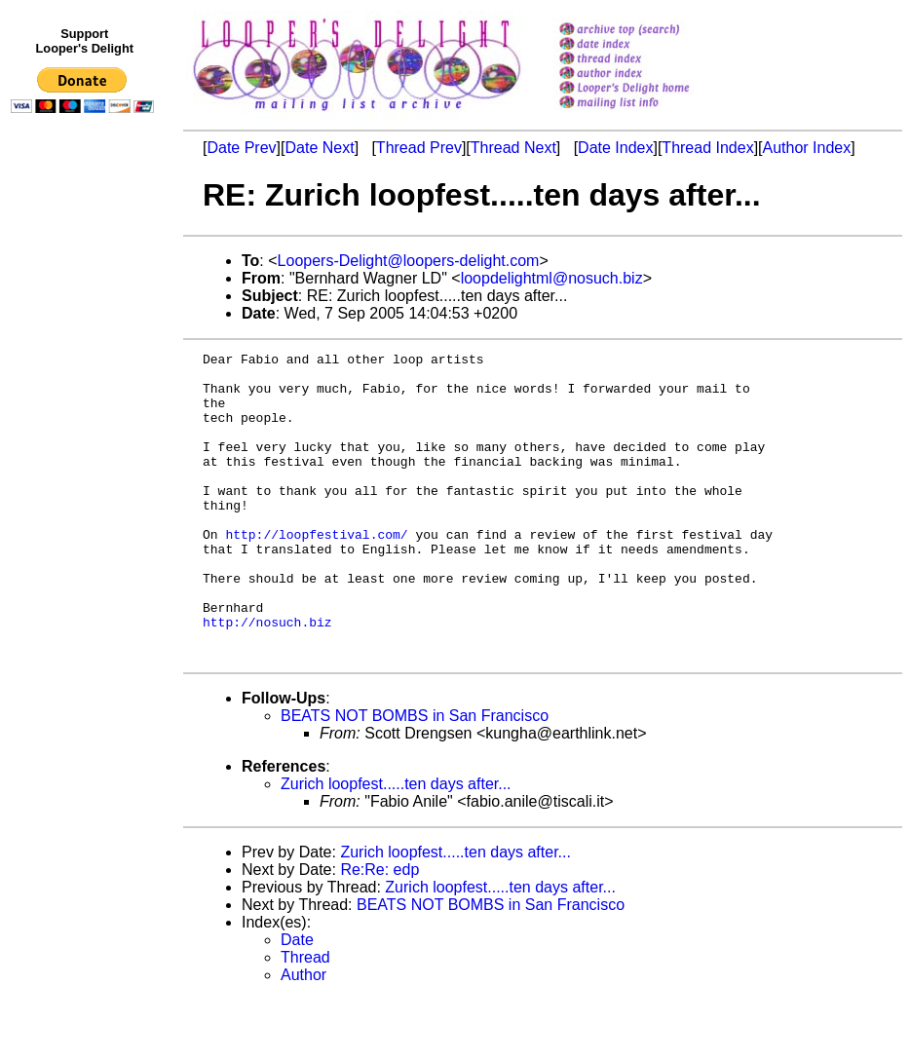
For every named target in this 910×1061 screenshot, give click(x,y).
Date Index (615, 147)
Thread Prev (419, 147)
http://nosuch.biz (267, 677)
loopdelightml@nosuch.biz (552, 278)
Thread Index (707, 147)
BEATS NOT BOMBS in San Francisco (415, 777)
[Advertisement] (86, 523)
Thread (305, 1018)
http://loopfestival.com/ (316, 572)
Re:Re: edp (379, 931)
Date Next (319, 147)
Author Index (807, 147)
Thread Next (513, 147)
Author (303, 1036)
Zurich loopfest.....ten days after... (396, 845)
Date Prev (241, 147)
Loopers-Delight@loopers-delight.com (409, 260)
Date (297, 1001)
